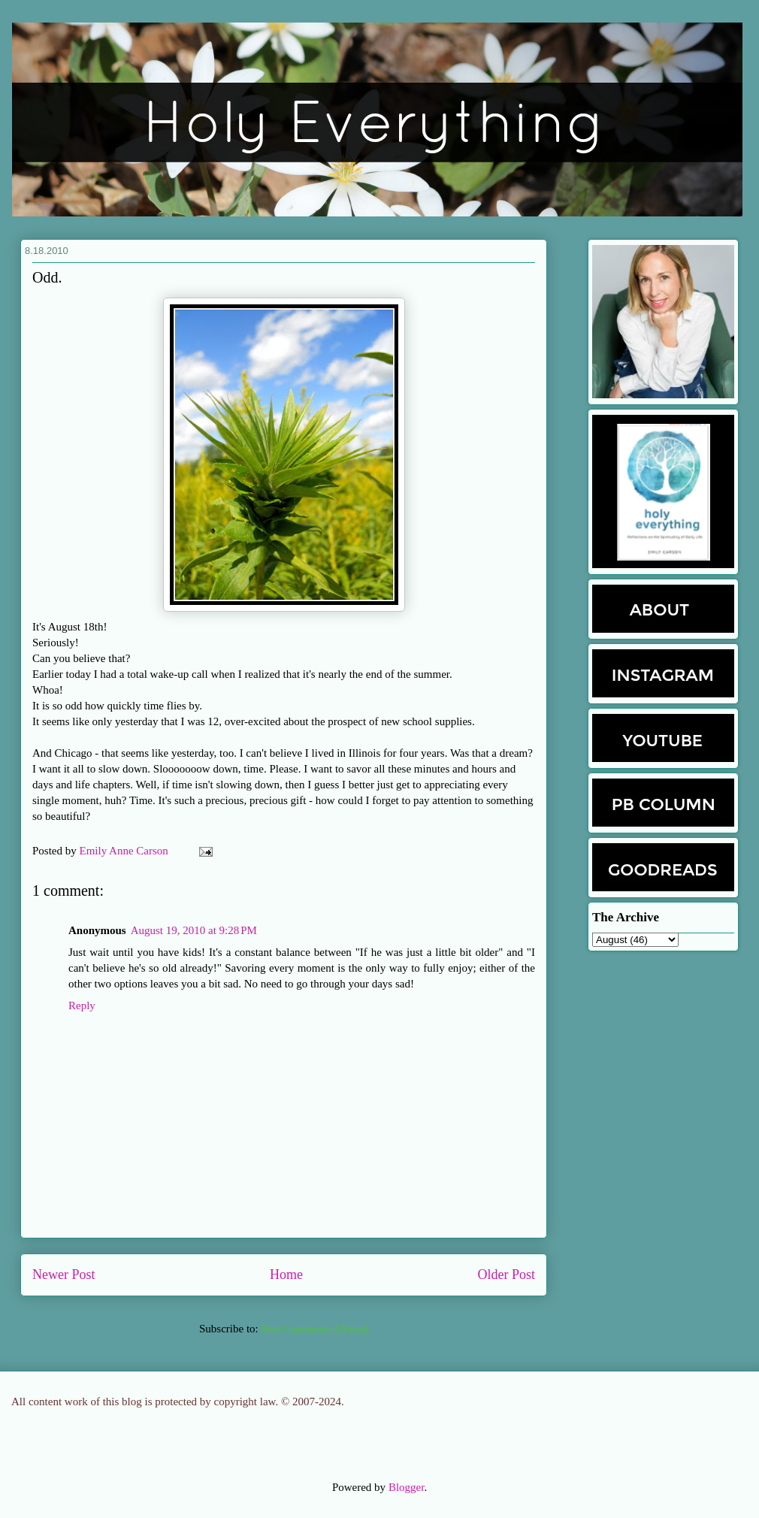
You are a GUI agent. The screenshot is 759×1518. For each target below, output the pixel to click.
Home (286, 1274)
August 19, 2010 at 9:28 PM (194, 930)
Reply (81, 1005)
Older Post (507, 1274)
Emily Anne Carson (125, 851)
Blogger (407, 1487)
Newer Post (63, 1274)
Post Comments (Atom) (314, 1329)
